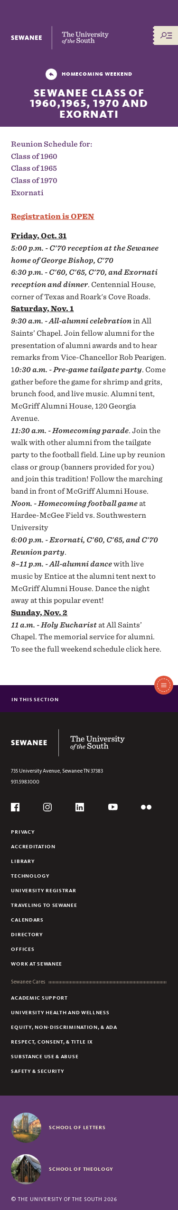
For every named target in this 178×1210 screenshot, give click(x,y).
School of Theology (81, 1169)
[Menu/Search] (166, 35)
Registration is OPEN (52, 216)
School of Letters (77, 1127)
